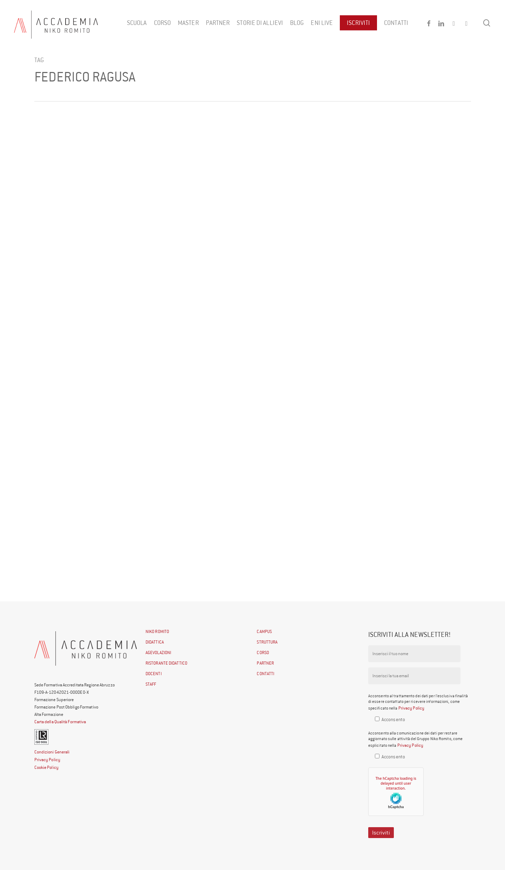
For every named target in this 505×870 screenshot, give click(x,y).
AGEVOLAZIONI (158, 652)
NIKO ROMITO (157, 631)
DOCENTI (154, 673)
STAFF (151, 684)
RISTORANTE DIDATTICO (166, 663)
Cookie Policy (46, 767)
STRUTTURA (267, 642)
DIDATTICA (155, 642)
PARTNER (265, 663)
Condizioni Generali (52, 752)
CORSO (263, 652)
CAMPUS (264, 631)
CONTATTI (265, 673)
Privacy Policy (47, 759)
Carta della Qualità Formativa (60, 721)
